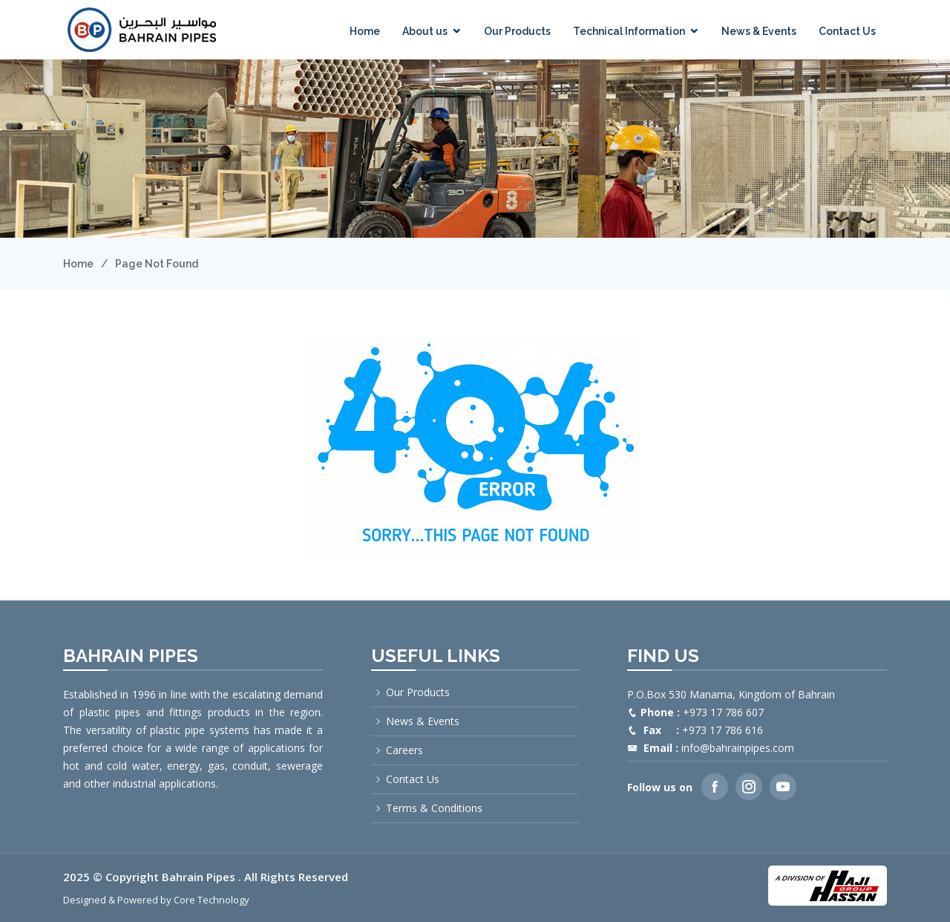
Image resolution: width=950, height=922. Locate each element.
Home (365, 31)
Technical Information (629, 31)
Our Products (517, 31)
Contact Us (847, 31)
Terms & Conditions (434, 808)
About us (425, 31)
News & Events (758, 31)
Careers (404, 750)
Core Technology (211, 899)
